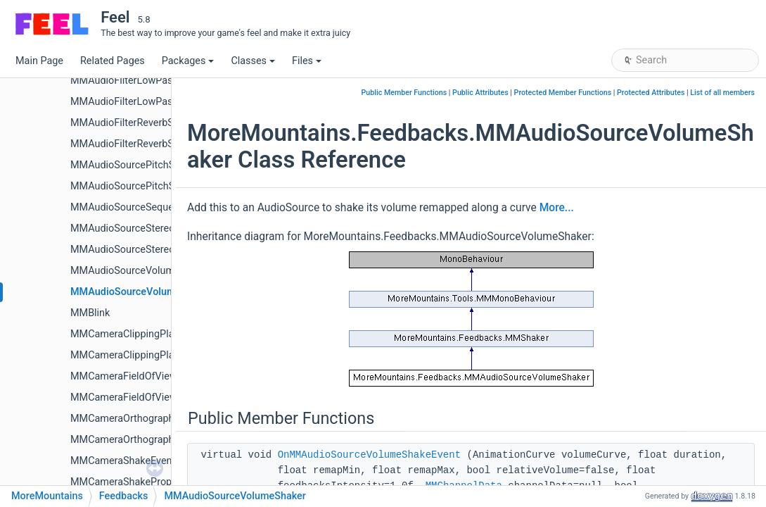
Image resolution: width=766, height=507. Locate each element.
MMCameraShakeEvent (122, 461)
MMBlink (90, 313)
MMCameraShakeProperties (133, 482)
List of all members (722, 92)
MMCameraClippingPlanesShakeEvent (156, 334)
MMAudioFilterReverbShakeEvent (145, 123)
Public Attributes (480, 92)
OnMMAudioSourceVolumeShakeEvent (369, 455)
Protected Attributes (650, 92)
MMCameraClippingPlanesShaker (145, 355)
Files (306, 61)
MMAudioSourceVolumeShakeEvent (151, 271)
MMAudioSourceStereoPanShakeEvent (157, 228)
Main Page (39, 61)
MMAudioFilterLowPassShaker (139, 102)
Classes (253, 61)
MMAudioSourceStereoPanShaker (146, 250)
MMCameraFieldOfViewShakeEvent (149, 376)
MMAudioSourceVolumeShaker (141, 292)
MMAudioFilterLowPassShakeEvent (150, 81)
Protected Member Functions (563, 92)
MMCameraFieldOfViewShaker (139, 397)
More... (557, 207)
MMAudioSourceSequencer (131, 207)
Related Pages (112, 61)
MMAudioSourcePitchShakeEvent (145, 165)
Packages (188, 61)
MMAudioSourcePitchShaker (135, 186)
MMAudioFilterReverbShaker (134, 144)
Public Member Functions (404, 92)
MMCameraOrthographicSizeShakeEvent (161, 419)
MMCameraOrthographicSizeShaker (150, 440)
